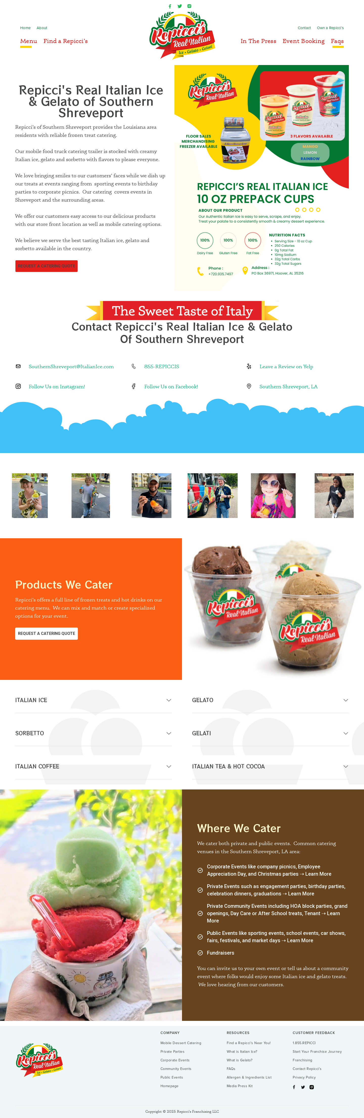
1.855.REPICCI (304, 1043)
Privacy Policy (304, 1078)
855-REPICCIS (161, 366)
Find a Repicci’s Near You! (249, 1043)
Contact (304, 28)
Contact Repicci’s (307, 1069)
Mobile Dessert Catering (181, 1043)
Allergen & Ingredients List (249, 1078)
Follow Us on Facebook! (171, 386)
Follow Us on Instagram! (57, 386)
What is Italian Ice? (242, 1052)
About (42, 28)
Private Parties (173, 1052)
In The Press (258, 41)
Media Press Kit (240, 1086)
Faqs (337, 41)
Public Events (172, 1078)
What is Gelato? (240, 1060)
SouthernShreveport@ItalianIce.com (71, 366)
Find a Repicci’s (65, 41)
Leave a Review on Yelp (286, 366)
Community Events (176, 1069)
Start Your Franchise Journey (317, 1052)
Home (25, 28)
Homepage (170, 1086)
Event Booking (304, 41)
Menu (28, 41)
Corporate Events (175, 1060)
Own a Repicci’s (330, 28)
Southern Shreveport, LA (289, 386)
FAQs (231, 1069)
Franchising (302, 1060)
